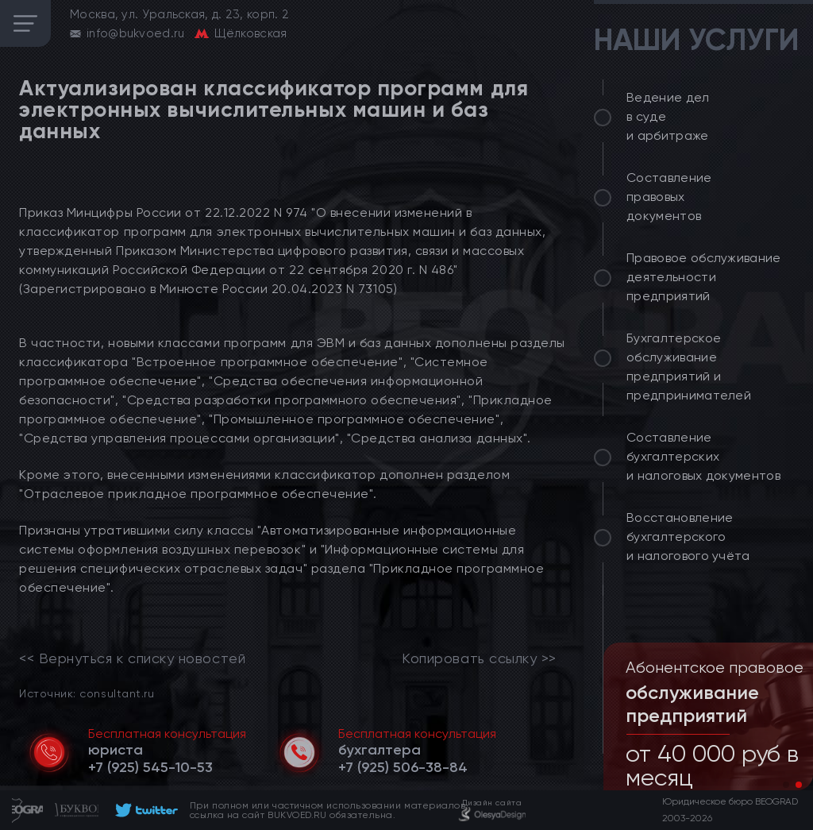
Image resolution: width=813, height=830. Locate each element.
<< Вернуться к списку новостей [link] (132, 658)
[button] (786, 785)
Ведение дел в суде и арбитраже (668, 116)
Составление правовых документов (669, 196)
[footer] (144, 810)
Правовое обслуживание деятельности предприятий (703, 276)
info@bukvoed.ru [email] (136, 33)
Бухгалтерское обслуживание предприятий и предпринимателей (688, 366)
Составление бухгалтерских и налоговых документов (703, 456)
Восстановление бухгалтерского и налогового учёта (688, 536)
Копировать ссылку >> (479, 658)
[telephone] (150, 767)
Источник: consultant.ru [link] (86, 693)
